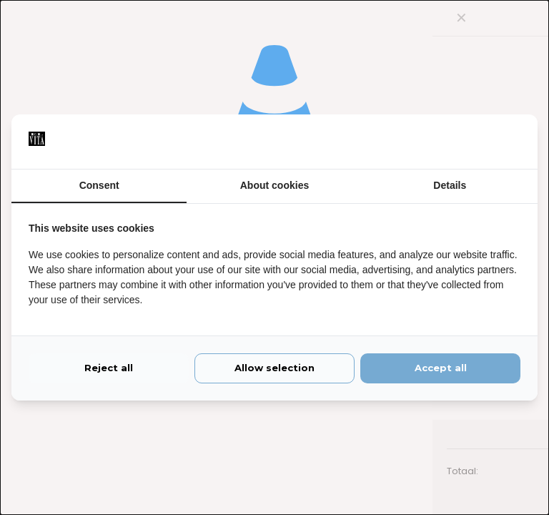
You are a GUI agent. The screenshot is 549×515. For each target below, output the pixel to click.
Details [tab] (449, 186)
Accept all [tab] (441, 369)
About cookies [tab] (274, 186)
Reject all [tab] (108, 369)
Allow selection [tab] (274, 369)
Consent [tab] (99, 186)
